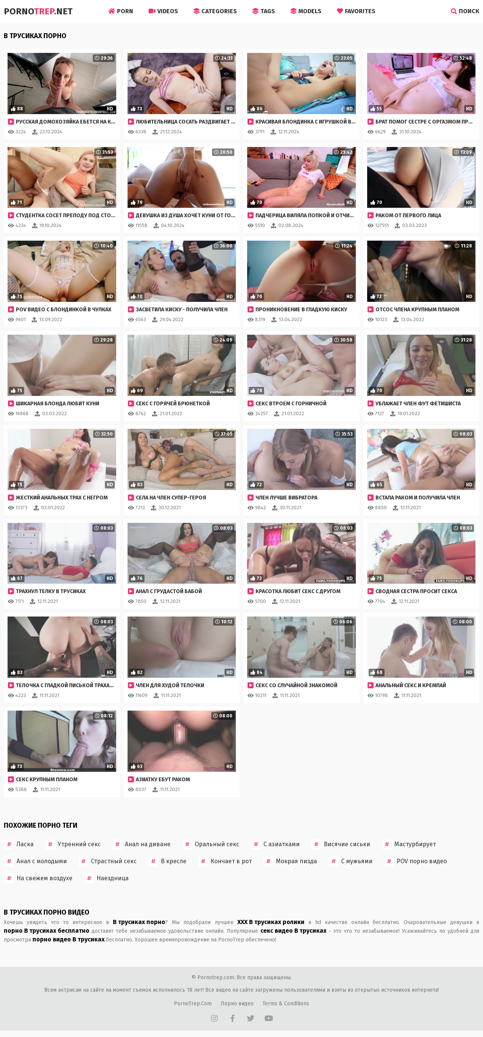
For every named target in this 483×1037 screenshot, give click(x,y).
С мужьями (350, 861)
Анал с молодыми (35, 861)
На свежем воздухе (38, 878)
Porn (120, 11)
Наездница (106, 878)
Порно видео (237, 1003)
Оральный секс (210, 844)
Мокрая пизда (290, 861)
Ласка (19, 844)
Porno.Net (38, 11)
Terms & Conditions (286, 1003)
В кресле (167, 861)
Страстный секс (107, 861)
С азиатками (275, 844)
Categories (215, 11)
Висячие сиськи (340, 844)
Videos (163, 11)
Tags (263, 11)
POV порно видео (415, 861)
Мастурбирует (409, 844)
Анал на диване (141, 844)
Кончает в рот (225, 861)
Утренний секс (73, 844)
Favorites (356, 11)
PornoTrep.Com (193, 1003)
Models (306, 11)
